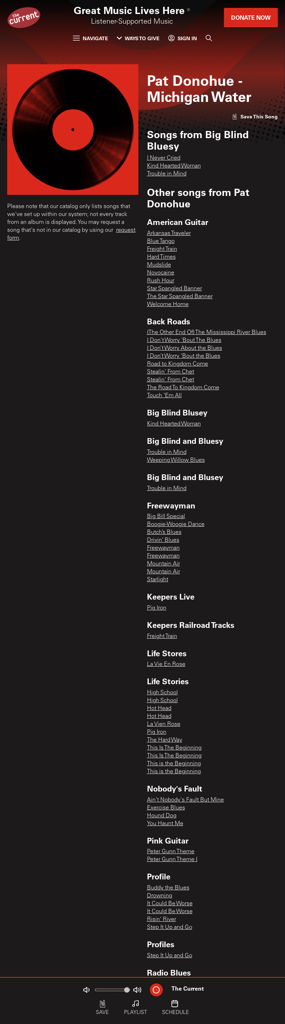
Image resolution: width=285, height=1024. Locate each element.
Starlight (157, 580)
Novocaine (160, 273)
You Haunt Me (165, 824)
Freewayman (163, 548)
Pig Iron (156, 608)
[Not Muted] (86, 990)
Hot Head (159, 708)
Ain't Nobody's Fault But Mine (185, 800)
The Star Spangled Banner (180, 297)
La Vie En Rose (166, 664)
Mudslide (159, 265)
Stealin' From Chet (170, 372)
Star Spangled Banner (174, 289)
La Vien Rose (163, 724)
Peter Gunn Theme (170, 852)
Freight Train (162, 249)
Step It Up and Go (169, 927)
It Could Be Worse (170, 904)
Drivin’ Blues (163, 540)
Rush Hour (160, 281)
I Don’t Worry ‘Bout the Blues (183, 356)
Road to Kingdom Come (177, 364)
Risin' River (161, 919)
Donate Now (251, 17)
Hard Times (161, 257)
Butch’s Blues (164, 532)
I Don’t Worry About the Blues (184, 348)
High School (162, 693)
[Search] (209, 38)
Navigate (90, 38)
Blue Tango (161, 241)
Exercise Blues (166, 808)
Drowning (159, 896)
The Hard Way (164, 740)
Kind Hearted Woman (174, 166)
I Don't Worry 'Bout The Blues (184, 340)
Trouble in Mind (167, 174)
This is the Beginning (174, 764)
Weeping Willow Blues (176, 460)
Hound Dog (161, 816)
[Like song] (255, 116)
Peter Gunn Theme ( (172, 860)
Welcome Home (168, 304)
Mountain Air (163, 564)
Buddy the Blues (168, 888)
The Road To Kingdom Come (183, 388)
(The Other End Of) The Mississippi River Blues (206, 332)
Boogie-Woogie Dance (175, 524)
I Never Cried (163, 158)
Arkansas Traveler (169, 233)
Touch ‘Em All (164, 396)
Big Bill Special (166, 517)
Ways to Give (138, 38)
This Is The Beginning (174, 748)
